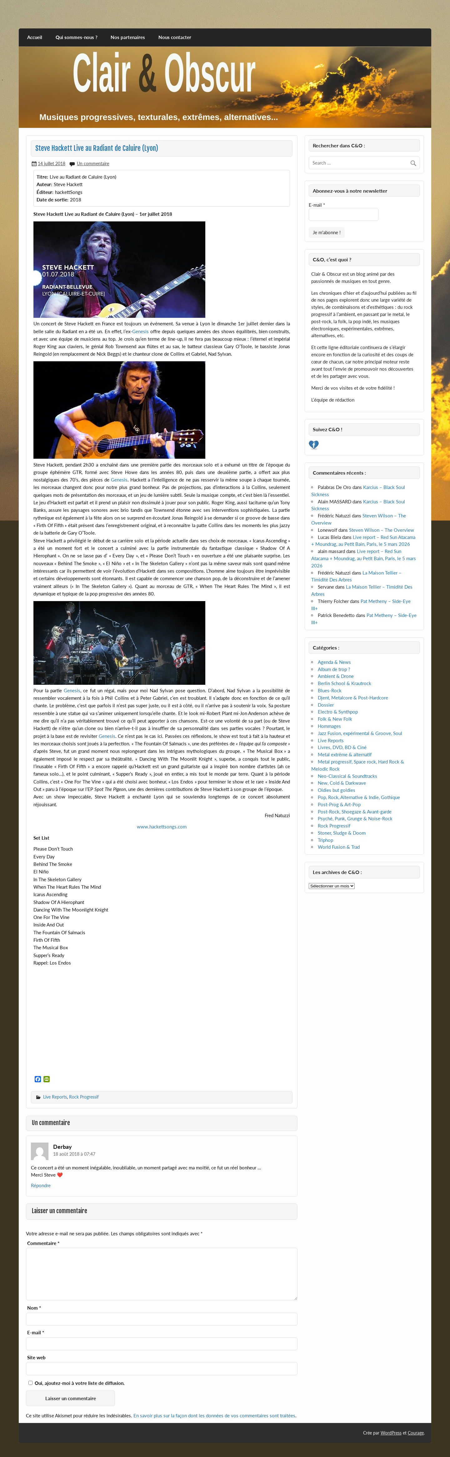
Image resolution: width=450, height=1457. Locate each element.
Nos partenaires (128, 37)
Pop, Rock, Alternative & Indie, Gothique (359, 797)
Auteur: (44, 184)
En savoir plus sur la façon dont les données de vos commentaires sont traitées (214, 1415)
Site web (36, 1357)
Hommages (329, 726)
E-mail (35, 1332)
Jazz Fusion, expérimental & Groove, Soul (360, 733)
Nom (34, 1308)
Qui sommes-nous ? (77, 37)
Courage (416, 1432)
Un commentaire (93, 163)
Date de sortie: (52, 199)
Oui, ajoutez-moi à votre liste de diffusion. (76, 1383)
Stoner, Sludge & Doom (342, 833)
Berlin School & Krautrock (344, 683)
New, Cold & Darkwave (342, 783)
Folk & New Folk (335, 719)
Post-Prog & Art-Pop (339, 804)
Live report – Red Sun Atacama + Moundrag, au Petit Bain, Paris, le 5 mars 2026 (363, 558)
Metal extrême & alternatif (345, 754)
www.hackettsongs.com (162, 826)
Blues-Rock (330, 690)
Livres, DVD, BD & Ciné (342, 747)
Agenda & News (334, 662)
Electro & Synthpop (338, 711)
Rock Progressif (84, 1096)
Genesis (140, 331)
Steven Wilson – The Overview (381, 530)
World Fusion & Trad (339, 847)
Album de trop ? (334, 669)
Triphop (325, 840)
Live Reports (55, 1096)
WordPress (391, 1432)
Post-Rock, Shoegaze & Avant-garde (355, 811)
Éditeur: (45, 192)
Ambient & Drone (336, 676)
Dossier (326, 705)
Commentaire (43, 1243)
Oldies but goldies (336, 790)
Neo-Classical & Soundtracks (347, 776)
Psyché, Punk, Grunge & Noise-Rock (355, 818)
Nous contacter (174, 37)
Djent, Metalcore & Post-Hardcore (353, 697)
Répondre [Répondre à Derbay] (41, 1185)
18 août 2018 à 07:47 (74, 1154)
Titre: (42, 177)
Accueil (34, 37)
